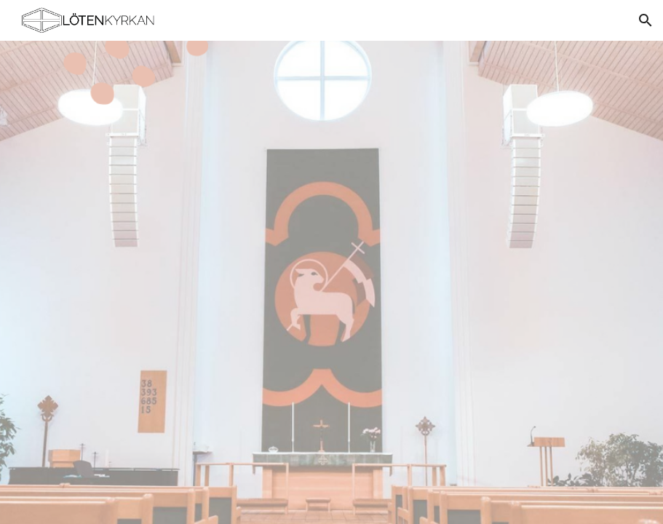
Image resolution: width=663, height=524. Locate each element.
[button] (645, 20)
